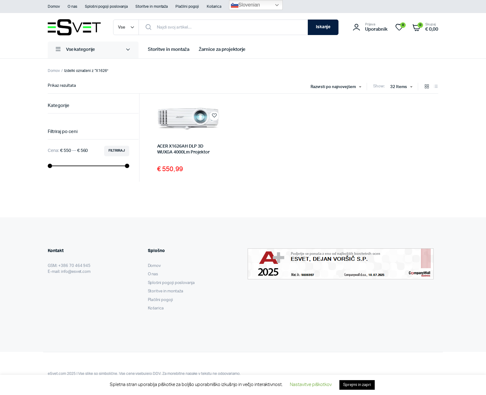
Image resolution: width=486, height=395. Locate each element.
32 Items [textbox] (398, 87)
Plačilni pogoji (187, 6)
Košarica (214, 6)
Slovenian (245, 5)
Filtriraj (116, 150)
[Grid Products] (426, 87)
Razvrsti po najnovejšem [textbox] (333, 87)
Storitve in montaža (151, 6)
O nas (72, 6)
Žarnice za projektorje (222, 49)
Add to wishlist (214, 116)
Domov (54, 6)
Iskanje (323, 27)
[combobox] (336, 87)
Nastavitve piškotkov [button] (311, 384)
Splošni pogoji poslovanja (106, 6)
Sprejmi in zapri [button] (357, 385)
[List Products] (435, 87)
